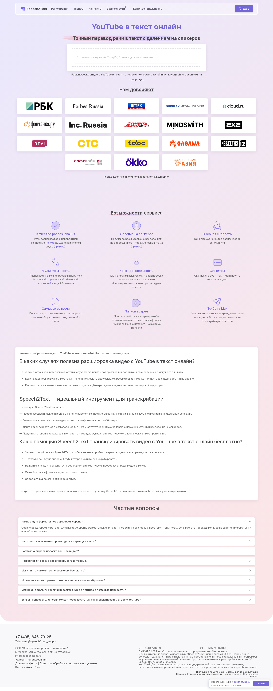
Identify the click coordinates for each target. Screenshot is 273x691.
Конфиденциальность (147, 8)
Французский (56, 279)
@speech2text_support (42, 641)
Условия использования (30, 659)
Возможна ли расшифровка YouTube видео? (50, 551)
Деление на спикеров (136, 234)
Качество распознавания (55, 234)
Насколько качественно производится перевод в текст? (58, 541)
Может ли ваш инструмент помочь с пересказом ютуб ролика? (63, 580)
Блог (38, 667)
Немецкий (72, 279)
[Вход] (244, 8)
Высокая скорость (217, 234)
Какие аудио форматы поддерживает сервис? (52, 521)
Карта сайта (23, 667)
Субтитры (217, 271)
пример (51, 242)
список (254, 676)
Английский (39, 279)
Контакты (95, 8)
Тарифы (78, 8)
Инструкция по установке (210, 672)
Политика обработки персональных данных (68, 663)
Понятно (261, 683)
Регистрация (59, 8)
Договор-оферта (26, 663)
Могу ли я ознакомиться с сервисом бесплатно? (53, 570)
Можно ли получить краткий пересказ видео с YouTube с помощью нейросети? (73, 589)
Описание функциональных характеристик (199, 674)
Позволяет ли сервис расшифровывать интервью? (54, 560)
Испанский (44, 283)
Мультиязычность (56, 271)
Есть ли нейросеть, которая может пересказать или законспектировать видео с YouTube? (81, 599)
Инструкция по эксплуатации (242, 672)
